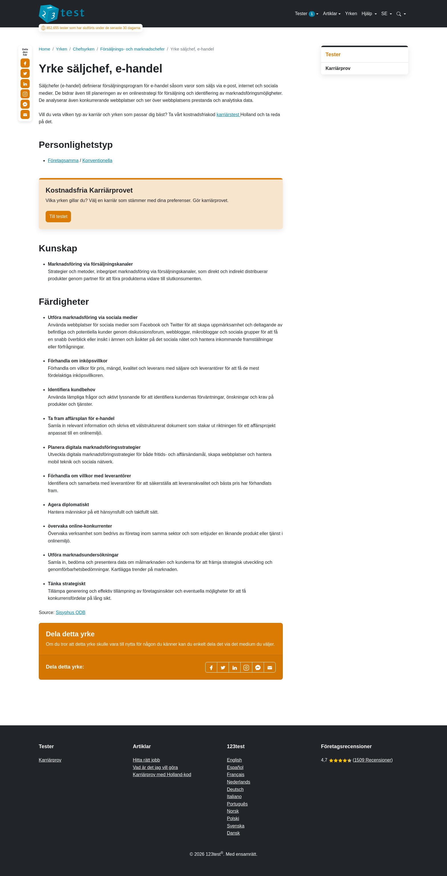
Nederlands (238, 782)
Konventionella (97, 160)
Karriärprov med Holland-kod (162, 774)
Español (235, 767)
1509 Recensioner (372, 760)
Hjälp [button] (367, 13)
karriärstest (229, 114)
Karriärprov (338, 68)
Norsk (233, 811)
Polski (233, 818)
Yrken (351, 13)
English (234, 760)
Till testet (58, 216)
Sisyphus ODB (71, 612)
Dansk (233, 833)
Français (235, 774)
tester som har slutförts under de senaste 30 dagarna (90, 28)
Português (237, 804)
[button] (401, 14)
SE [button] (385, 13)
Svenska (235, 825)
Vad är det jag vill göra (155, 767)
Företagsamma (63, 160)
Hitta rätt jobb (146, 760)
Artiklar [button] (330, 13)
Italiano (234, 796)
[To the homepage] (61, 13)
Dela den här (25, 52)
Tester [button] (305, 14)
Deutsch (235, 789)
